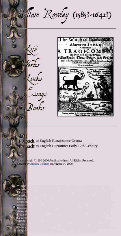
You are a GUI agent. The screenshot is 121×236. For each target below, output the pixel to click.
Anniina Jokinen (39, 163)
